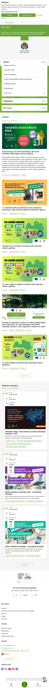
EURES (11, 330)
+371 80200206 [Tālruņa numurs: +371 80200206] (7, 645)
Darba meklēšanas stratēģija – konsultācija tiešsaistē (24, 546)
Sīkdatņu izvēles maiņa (7, 636)
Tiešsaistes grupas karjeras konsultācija (15, 501)
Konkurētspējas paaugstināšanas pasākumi (16, 446)
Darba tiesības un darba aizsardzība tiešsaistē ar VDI (18, 443)
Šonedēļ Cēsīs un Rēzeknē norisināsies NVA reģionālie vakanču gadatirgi (22, 247)
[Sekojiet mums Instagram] (13, 669)
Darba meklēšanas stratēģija (33, 555)
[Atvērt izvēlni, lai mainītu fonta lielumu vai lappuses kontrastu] (38, 685)
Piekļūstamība (5, 631)
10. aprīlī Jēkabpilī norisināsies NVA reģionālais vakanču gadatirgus (22, 364)
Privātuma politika (6, 628)
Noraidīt (9, 15)
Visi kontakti (9, 659)
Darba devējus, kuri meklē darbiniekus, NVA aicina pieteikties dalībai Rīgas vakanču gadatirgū (20, 153)
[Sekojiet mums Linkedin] (17, 669)
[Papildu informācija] (14, 645)
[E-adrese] (4, 653)
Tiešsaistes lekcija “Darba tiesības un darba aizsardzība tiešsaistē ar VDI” (25, 433)
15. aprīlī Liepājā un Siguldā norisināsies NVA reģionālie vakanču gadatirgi (22, 285)
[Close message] (46, 27)
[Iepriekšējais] (2, 576)
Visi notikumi (24, 564)
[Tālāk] (46, 576)
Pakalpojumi (8, 101)
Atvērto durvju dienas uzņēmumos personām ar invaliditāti (17, 611)
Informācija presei (15, 175)
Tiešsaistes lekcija (10, 441)
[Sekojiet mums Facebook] (2, 669)
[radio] (14, 595)
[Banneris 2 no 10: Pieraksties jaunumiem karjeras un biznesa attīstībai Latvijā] (24, 576)
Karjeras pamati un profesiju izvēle (35, 501)
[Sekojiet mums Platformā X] (6, 669)
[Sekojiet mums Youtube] (9, 669)
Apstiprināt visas (27, 15)
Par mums (4, 619)
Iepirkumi (3, 613)
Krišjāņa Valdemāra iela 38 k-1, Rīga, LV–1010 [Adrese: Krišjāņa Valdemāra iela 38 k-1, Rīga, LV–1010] (16, 651)
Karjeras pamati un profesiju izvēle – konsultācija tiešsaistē (23, 493)
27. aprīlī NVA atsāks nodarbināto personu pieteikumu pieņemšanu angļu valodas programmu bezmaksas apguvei (23, 209)
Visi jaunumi (24, 376)
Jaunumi (24, 175)
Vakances (4, 608)
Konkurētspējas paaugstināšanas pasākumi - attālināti (29, 441)
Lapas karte (4, 633)
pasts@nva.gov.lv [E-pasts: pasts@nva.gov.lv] (8, 648)
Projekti (3, 616)
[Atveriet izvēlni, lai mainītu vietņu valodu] (11, 685)
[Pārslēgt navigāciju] (24, 684)
